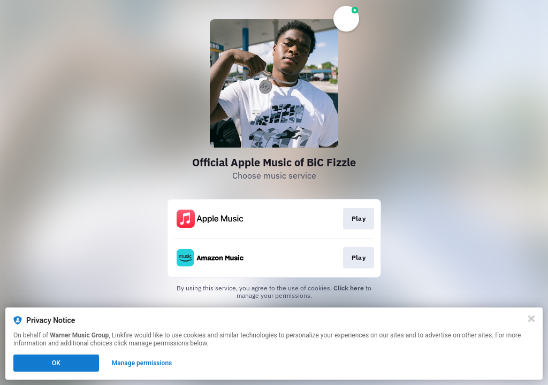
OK (56, 363)
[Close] (531, 318)
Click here (348, 288)
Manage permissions (142, 363)
